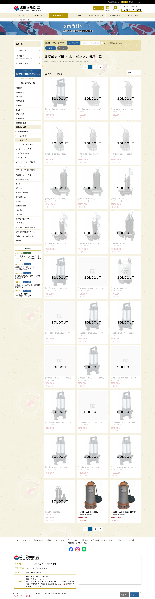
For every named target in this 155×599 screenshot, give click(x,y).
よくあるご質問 (21, 63)
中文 (138, 2)
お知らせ (77, 540)
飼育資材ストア (39, 540)
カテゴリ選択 (74, 43)
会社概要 (85, 540)
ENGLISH (131, 2)
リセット (62, 48)
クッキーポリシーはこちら (22, 596)
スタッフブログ (66, 540)
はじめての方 (20, 50)
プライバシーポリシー (116, 540)
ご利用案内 (24, 57)
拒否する (124, 594)
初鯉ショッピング (53, 540)
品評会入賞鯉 (94, 540)
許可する (134, 594)
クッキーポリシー (132, 540)
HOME (21, 15)
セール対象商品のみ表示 (112, 43)
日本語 (124, 2)
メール (62, 584)
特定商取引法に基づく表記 (77, 543)
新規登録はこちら (113, 2)
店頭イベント (27, 540)
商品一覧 (18, 44)
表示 (50, 48)
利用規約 (104, 540)
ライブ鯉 (77, 15)
